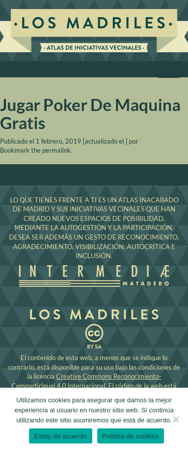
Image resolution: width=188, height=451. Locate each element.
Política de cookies (130, 436)
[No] (175, 419)
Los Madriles (94, 32)
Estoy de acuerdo (60, 436)
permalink (56, 150)
